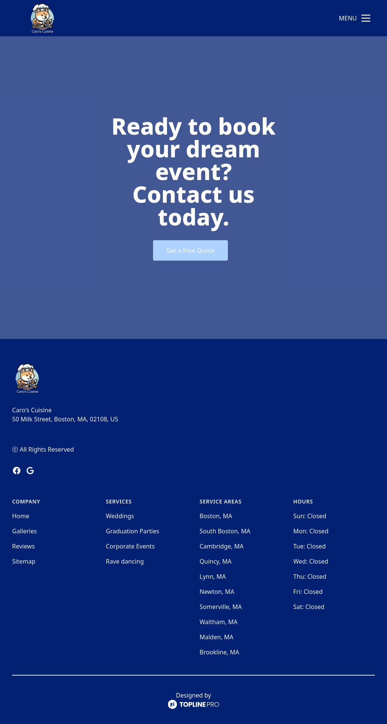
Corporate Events (130, 546)
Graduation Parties (132, 531)
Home (20, 516)
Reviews (23, 546)
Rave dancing (125, 561)
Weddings (120, 516)
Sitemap (24, 561)
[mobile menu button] (366, 18)
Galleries (24, 531)
